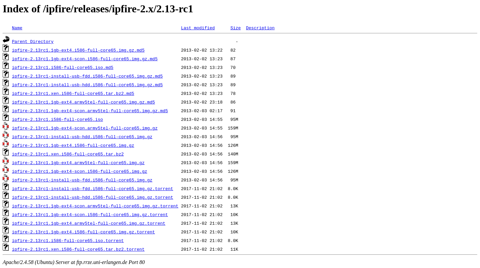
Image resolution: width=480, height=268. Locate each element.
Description (260, 28)
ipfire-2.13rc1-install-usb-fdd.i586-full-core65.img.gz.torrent (92, 188)
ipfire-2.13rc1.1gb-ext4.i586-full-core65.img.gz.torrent (83, 232)
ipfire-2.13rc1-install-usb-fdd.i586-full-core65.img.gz (82, 180)
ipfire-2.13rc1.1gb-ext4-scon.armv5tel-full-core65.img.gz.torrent (95, 206)
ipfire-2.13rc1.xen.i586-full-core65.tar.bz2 (68, 154)
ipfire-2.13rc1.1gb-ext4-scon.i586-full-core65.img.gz (79, 171)
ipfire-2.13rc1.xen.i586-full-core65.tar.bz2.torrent (78, 249)
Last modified (198, 28)
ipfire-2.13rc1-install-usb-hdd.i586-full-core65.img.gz (82, 136)
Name (17, 28)
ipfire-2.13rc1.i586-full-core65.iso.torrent (68, 240)
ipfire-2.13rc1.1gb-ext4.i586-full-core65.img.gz (73, 145)
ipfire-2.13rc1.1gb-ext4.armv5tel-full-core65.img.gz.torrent (88, 223)
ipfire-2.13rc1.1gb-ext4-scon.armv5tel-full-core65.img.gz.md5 (90, 111)
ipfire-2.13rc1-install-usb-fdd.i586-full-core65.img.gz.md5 (87, 76)
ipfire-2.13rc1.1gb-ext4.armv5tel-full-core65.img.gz (78, 162)
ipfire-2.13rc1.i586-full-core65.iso (57, 119)
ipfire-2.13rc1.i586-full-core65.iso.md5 (62, 67)
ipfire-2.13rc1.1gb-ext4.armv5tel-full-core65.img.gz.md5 (83, 102)
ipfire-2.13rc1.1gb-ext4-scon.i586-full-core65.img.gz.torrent (90, 214)
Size (235, 28)
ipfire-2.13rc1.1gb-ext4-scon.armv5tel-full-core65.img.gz (85, 128)
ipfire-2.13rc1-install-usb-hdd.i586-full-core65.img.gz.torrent (92, 197)
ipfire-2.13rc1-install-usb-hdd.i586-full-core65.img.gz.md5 (87, 85)
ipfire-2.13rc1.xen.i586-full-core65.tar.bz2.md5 (73, 93)
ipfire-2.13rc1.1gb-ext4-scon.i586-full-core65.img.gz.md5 (85, 59)
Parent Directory (33, 41)
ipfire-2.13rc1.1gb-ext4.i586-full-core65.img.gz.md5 (78, 50)
